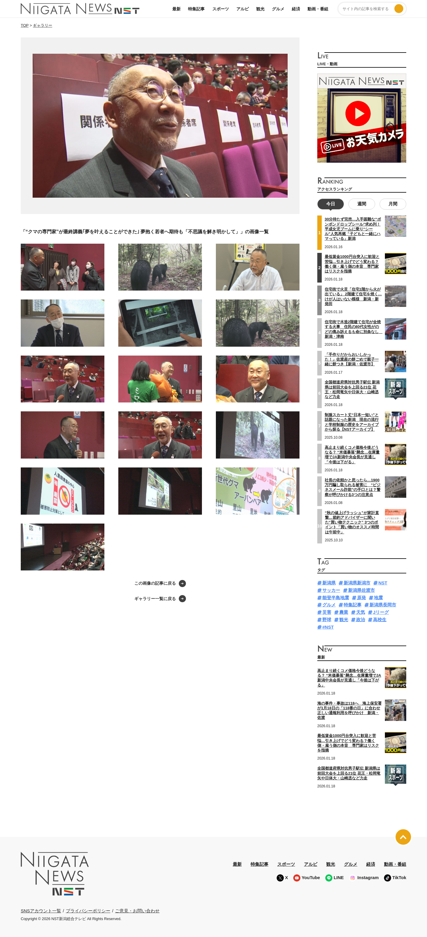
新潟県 (329, 582)
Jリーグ (381, 611)
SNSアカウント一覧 (41, 910)
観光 (260, 9)
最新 (176, 9)
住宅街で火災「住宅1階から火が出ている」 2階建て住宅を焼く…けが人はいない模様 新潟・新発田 (353, 295)
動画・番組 (317, 9)
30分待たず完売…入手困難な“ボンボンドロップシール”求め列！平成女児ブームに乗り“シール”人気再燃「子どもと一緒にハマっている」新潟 (353, 228)
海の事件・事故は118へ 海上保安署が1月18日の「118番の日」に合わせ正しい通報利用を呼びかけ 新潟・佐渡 (349, 709)
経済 (296, 9)
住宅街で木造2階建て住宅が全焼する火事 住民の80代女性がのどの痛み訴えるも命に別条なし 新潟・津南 (354, 328)
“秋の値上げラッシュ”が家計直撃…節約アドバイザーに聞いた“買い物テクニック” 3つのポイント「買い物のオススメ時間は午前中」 (352, 522)
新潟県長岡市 (382, 604)
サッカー (331, 589)
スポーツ (220, 9)
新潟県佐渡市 (361, 589)
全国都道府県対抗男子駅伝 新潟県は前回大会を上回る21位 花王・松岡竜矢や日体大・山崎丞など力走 (352, 389)
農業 (343, 611)
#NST (328, 626)
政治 (360, 619)
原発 (361, 597)
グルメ (278, 9)
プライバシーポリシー (88, 910)
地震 (378, 597)
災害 (326, 611)
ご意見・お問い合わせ (137, 910)
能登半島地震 (335, 597)
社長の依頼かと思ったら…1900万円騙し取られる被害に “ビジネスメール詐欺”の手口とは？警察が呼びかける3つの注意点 (353, 486)
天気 (360, 611)
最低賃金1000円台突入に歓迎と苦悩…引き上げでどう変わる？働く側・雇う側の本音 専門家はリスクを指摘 (352, 263)
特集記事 (196, 9)
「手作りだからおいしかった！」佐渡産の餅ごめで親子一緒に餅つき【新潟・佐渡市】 (352, 359)
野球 (326, 619)
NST (382, 582)
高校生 (379, 619)
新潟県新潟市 (357, 582)
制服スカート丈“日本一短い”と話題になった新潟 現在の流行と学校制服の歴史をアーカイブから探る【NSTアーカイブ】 (352, 421)
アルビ (242, 9)
